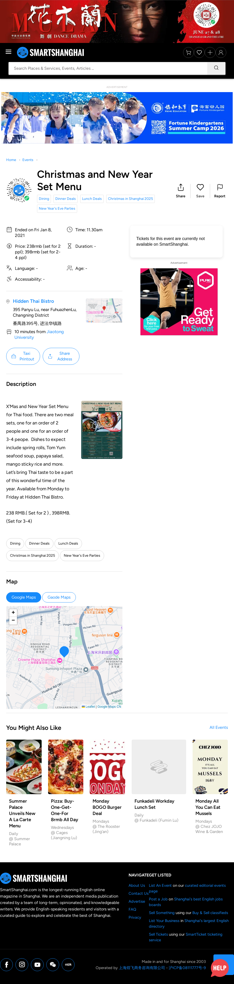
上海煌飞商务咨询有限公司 (142, 967)
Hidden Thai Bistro (33, 301)
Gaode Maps (59, 597)
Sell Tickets (158, 934)
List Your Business (164, 920)
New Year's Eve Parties (57, 208)
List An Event (160, 885)
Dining (44, 199)
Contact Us (139, 893)
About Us (137, 885)
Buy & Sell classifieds (210, 912)
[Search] (216, 68)
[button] (181, 191)
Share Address (59, 356)
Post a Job (158, 899)
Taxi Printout (22, 356)
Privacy (135, 917)
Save (200, 196)
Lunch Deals (92, 199)
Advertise (137, 901)
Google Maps (24, 597)
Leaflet (88, 706)
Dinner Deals (65, 199)
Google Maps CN (109, 706)
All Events (219, 727)
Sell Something (162, 912)
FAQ (132, 909)
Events (27, 160)
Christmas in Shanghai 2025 (130, 199)
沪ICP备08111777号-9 (187, 967)
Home (11, 160)
